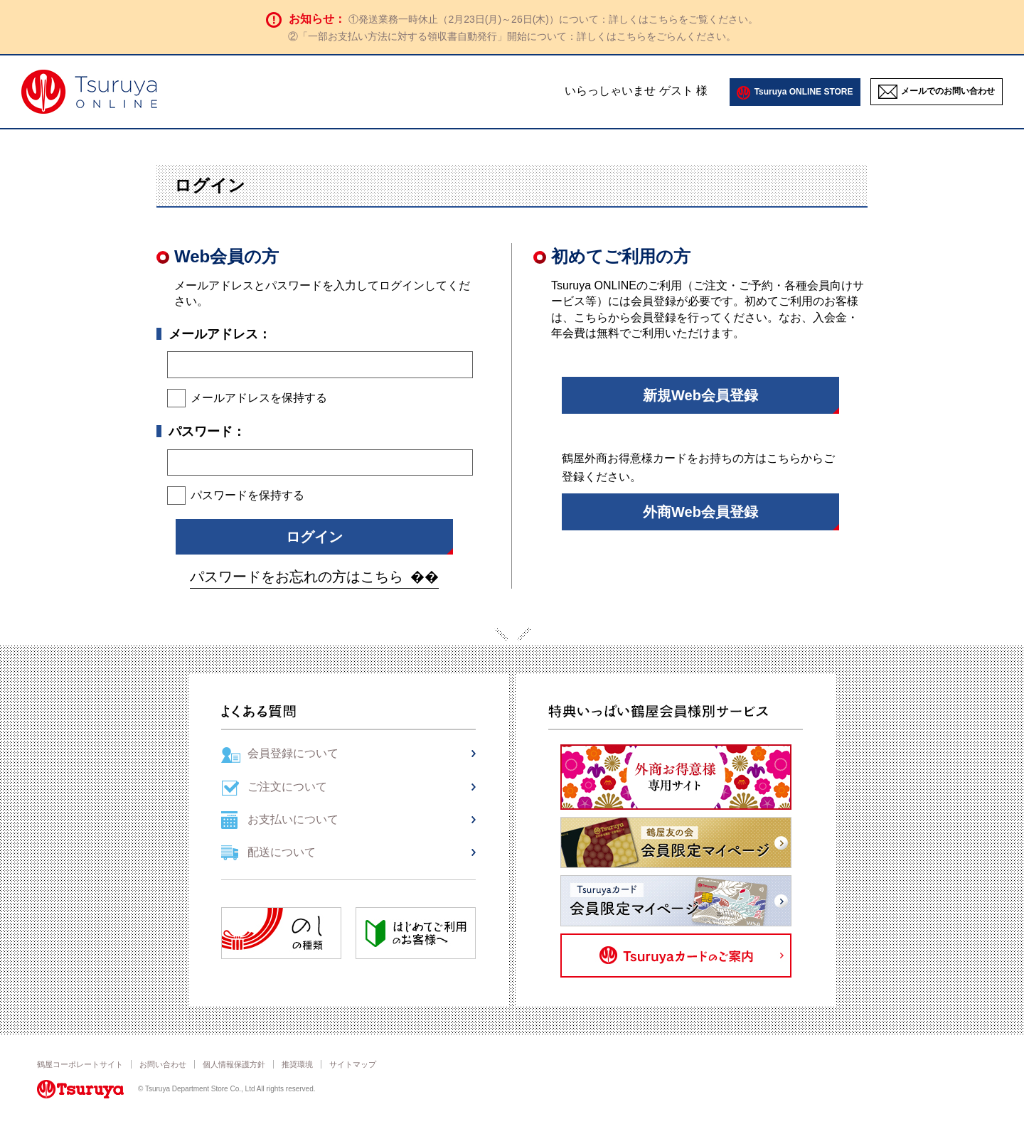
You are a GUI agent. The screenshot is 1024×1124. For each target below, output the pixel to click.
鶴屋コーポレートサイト (80, 1064)
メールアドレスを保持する (259, 398)
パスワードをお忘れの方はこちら (296, 576)
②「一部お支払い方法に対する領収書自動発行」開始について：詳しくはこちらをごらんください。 (512, 36)
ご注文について (287, 787)
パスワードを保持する (247, 495)
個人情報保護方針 (234, 1064)
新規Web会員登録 (700, 395)
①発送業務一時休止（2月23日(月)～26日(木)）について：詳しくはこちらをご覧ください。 (553, 19)
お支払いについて (292, 819)
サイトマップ (352, 1064)
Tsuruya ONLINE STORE (803, 92)
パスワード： (207, 431)
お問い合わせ (162, 1064)
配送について (281, 852)
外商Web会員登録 (700, 512)
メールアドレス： (220, 334)
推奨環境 (297, 1064)
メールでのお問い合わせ (948, 91)
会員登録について (292, 753)
